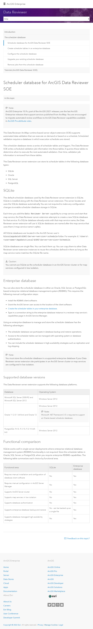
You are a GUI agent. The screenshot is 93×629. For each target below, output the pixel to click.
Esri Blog (7, 609)
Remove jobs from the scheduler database (25, 65)
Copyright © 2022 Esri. (12, 624)
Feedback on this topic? (78, 537)
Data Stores (8, 578)
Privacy (40, 624)
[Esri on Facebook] (53, 604)
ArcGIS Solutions (55, 586)
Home (6, 566)
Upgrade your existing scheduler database (26, 59)
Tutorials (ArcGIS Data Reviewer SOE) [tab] (20, 70)
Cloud (6, 582)
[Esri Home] (52, 595)
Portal (5, 570)
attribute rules (19, 121)
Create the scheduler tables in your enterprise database (32, 308)
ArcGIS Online (54, 566)
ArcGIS (51, 578)
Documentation (10, 590)
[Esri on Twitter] (49, 604)
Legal (61, 624)
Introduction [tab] (9, 32)
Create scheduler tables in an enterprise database (29, 48)
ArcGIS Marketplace (56, 590)
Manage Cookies (51, 624)
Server (6, 574)
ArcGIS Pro (52, 570)
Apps (5, 586)
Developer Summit (11, 617)
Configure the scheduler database (22, 54)
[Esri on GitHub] (57, 604)
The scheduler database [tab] (15, 37)
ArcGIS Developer (55, 582)
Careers (6, 605)
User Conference (10, 613)
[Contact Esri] (62, 604)
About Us (7, 601)
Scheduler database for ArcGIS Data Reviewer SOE (29, 43)
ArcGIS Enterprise (16, 4)
